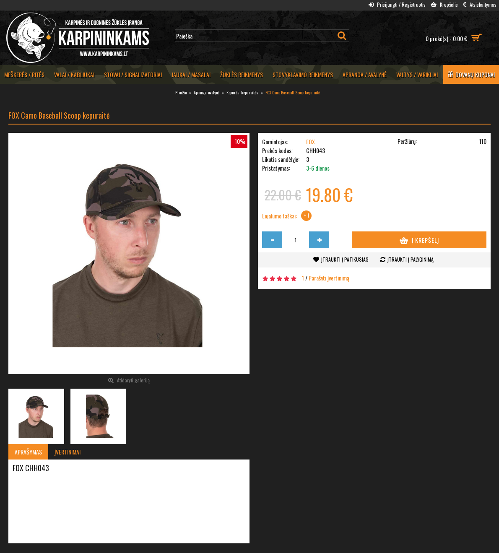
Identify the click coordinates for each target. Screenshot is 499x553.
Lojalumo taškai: (279, 216)
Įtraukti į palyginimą (410, 259)
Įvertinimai (68, 451)
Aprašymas (28, 451)
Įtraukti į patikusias (345, 259)
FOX (310, 141)
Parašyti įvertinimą (329, 277)
